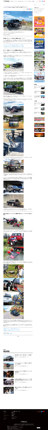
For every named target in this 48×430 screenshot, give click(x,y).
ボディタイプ (10, 6)
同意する (38, 427)
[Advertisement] (18, 343)
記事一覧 (7, 6)
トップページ (4, 6)
